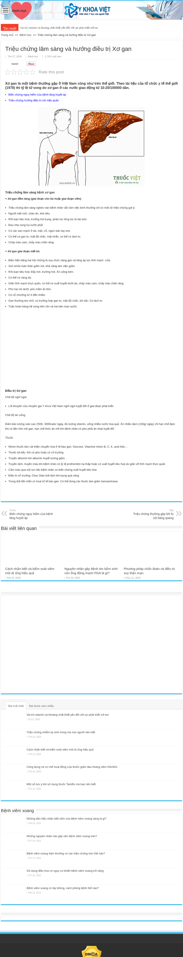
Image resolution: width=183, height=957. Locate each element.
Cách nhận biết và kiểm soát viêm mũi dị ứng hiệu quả (60, 749)
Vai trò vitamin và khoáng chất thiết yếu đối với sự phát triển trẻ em (59, 27)
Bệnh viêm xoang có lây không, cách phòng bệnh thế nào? (63, 888)
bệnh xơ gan (46, 192)
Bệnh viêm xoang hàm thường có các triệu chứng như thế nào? (66, 853)
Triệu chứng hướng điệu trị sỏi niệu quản (33, 100)
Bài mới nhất (16, 706)
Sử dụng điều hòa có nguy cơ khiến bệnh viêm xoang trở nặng (65, 870)
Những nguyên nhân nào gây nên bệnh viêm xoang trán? (62, 836)
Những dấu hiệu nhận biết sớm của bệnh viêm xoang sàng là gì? (66, 818)
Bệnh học (25, 35)
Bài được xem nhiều (41, 706)
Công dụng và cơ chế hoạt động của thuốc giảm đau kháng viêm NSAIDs (72, 766)
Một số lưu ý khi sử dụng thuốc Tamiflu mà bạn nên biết (61, 784)
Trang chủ (7, 35)
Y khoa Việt (49, 406)
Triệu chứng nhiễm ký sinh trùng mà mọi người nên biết (61, 732)
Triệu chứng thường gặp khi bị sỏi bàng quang (152, 514)
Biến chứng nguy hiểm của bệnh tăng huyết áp (37, 94)
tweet (15, 63)
